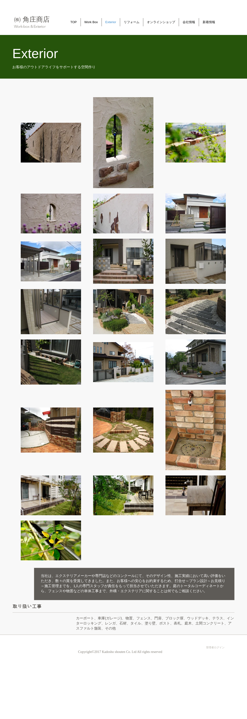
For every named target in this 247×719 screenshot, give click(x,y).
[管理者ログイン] (215, 647)
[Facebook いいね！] (177, 639)
